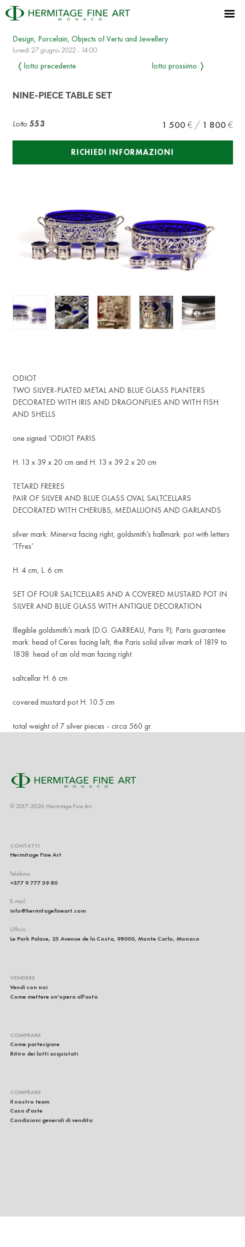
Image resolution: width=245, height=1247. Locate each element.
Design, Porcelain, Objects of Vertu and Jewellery (90, 38)
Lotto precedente (50, 65)
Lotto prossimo (174, 65)
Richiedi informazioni (122, 152)
